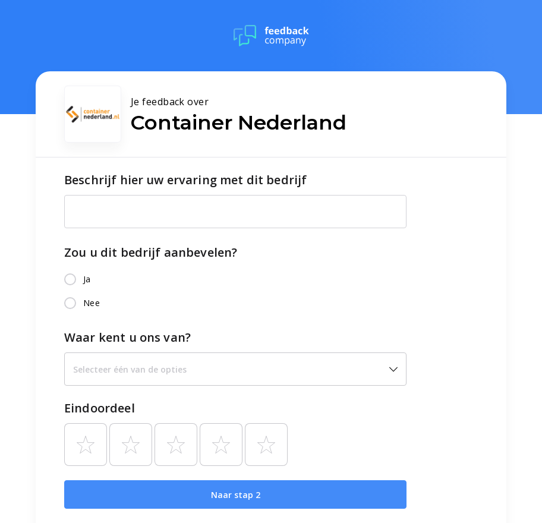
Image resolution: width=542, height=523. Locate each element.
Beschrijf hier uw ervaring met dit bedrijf (185, 180)
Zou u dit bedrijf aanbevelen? (150, 252)
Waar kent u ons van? (127, 337)
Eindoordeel (99, 408)
